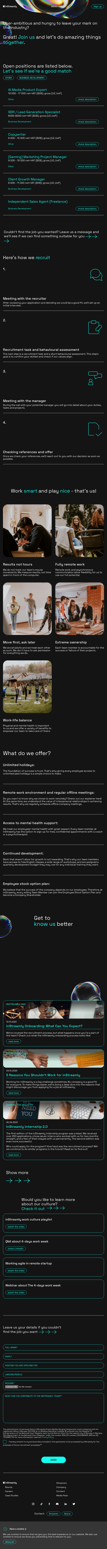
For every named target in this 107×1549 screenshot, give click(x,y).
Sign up (98, 6)
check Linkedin (15, 1248)
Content (60, 1491)
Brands (8, 1487)
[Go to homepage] (19, 6)
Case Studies (11, 1495)
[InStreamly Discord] (57, 1504)
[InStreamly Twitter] (74, 1504)
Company (61, 1487)
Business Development (31, 77)
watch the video (16, 1226)
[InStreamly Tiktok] (42, 1504)
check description (87, 99)
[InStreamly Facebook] (49, 1504)
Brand (67, 1513)
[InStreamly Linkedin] (66, 1504)
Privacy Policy (48, 1437)
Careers (9, 1491)
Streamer (53, 1513)
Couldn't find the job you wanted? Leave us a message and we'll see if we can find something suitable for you (51, 236)
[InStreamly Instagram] (33, 1504)
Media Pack (62, 1495)
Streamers (61, 1483)
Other (8, 77)
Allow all (9, 1542)
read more (13, 1041)
